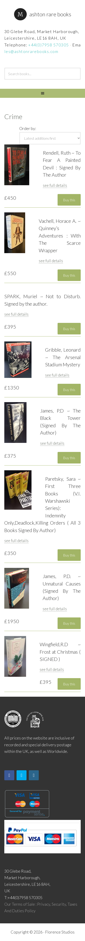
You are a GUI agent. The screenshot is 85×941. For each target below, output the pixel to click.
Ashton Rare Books (50, 14)
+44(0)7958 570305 (48, 44)
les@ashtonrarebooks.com (31, 51)
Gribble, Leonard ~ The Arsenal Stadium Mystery (63, 357)
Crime (13, 116)
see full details (55, 185)
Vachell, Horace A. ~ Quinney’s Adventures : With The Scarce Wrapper (60, 235)
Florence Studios (60, 931)
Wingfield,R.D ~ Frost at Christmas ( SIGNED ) (60, 651)
